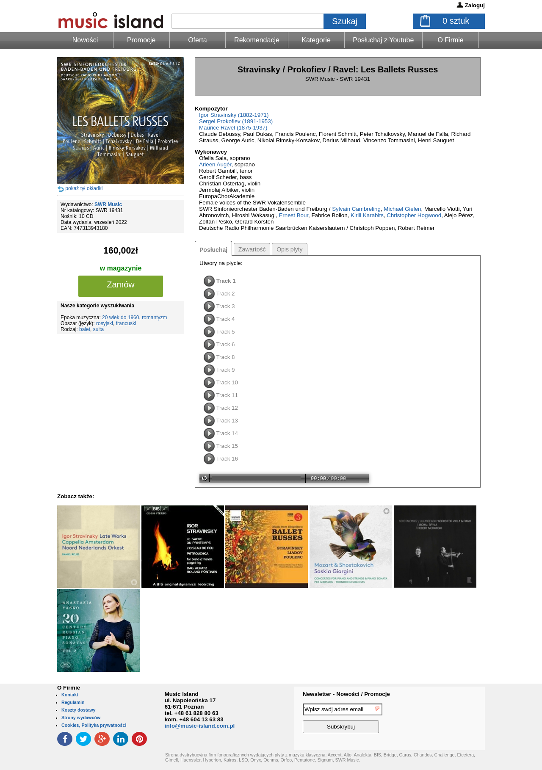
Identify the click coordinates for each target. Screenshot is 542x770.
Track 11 (227, 395)
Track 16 (227, 458)
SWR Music (108, 204)
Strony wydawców (80, 717)
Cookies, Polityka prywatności (93, 725)
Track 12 (227, 408)
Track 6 (225, 344)
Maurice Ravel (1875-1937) (233, 127)
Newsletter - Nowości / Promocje (346, 694)
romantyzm (154, 317)
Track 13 (227, 420)
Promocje (141, 40)
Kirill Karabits (367, 215)
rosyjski (104, 323)
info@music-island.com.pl (200, 726)
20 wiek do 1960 (120, 317)
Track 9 (225, 370)
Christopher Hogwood (414, 215)
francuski (126, 323)
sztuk (455, 20)
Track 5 (225, 331)
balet (84, 329)
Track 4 (225, 319)
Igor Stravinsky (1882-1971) (233, 115)
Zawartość (252, 249)
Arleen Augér (215, 164)
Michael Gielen (402, 209)
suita (98, 329)
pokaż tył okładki (83, 188)
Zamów (121, 284)
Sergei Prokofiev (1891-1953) (236, 121)
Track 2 (225, 293)
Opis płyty (289, 249)
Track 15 (227, 446)
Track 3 (225, 306)
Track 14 (227, 433)
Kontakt (69, 694)
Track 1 (226, 281)
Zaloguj (475, 5)
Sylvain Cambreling (356, 209)
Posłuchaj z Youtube (383, 40)
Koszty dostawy (78, 709)
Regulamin (72, 702)
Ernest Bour (293, 215)
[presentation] (450, 719)
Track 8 (225, 357)
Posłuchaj (213, 249)
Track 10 (227, 382)
